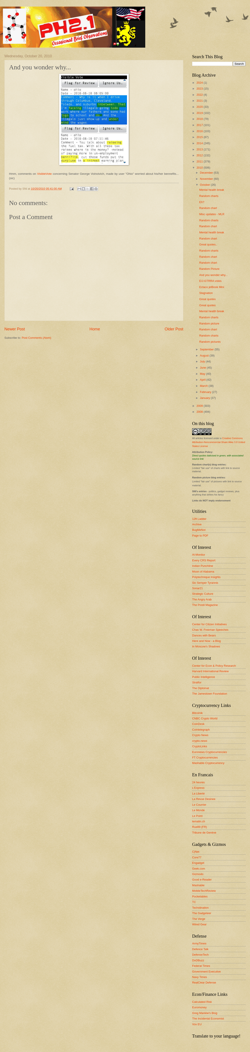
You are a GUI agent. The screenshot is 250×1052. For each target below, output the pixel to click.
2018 (200, 119)
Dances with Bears (204, 635)
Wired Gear (199, 924)
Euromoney (199, 1007)
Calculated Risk (202, 1001)
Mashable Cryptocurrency (208, 763)
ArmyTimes (199, 943)
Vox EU (197, 1024)
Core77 (196, 857)
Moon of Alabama (203, 571)
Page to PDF (200, 535)
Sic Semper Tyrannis (205, 582)
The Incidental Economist (208, 1018)
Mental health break (211, 189)
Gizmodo (198, 874)
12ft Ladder (199, 519)
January (205, 398)
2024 (200, 82)
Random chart (208, 208)
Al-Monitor (198, 554)
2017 (200, 125)
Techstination (200, 907)
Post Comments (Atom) (36, 337)
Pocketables (200, 896)
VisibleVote (44, 173)
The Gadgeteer (201, 913)
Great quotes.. (208, 244)
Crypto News (200, 735)
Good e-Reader (202, 879)
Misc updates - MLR (211, 214)
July (203, 361)
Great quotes (207, 299)
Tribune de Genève (204, 832)
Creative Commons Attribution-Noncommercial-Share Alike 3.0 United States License (218, 442)
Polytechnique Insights (206, 577)
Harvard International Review (210, 671)
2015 (200, 137)
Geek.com (198, 868)
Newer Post (14, 329)
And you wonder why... (213, 275)
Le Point (197, 816)
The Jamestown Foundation (209, 693)
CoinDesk (198, 724)
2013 (200, 149)
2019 (200, 113)
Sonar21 (197, 588)
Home (94, 329)
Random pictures (210, 341)
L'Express (198, 787)
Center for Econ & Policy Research (214, 665)
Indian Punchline (202, 565)
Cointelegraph (201, 729)
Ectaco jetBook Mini (211, 287)
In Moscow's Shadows (206, 646)
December (207, 172)
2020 (200, 106)
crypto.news (199, 740)
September (207, 349)
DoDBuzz (198, 960)
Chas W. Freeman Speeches (210, 629)
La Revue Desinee (203, 799)
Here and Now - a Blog (206, 641)
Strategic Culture (202, 593)
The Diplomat (200, 688)
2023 (200, 88)
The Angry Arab (202, 599)
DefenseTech (200, 954)
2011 (200, 161)
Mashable (198, 885)
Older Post (174, 329)
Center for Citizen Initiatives (209, 624)
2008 (200, 411)
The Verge (198, 918)
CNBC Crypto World (204, 718)
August (205, 355)
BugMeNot (199, 529)
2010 (200, 167)
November (207, 178)
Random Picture (209, 268)
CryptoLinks (199, 746)
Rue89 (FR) (199, 827)
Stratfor (196, 682)
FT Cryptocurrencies (205, 757)
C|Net (195, 851)
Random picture (209, 323)
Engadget (198, 863)
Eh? (201, 202)
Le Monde (198, 810)
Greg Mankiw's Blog (204, 1013)
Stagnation (206, 293)
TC (194, 902)
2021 (200, 100)
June (203, 367)
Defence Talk (200, 949)
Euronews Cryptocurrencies (209, 752)
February (206, 392)
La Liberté (198, 793)
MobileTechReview (204, 890)
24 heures (198, 782)
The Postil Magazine (205, 605)
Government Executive (206, 971)
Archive (197, 524)
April (203, 379)
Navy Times (199, 977)
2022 (200, 94)
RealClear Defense (204, 982)
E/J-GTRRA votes (210, 281)
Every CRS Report (203, 560)
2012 (200, 155)
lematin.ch (198, 821)
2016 (200, 131)
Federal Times (201, 965)
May (203, 373)
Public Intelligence (203, 677)
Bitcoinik (197, 713)
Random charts (208, 196)
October (205, 184)
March (204, 385)
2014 (200, 143)
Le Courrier (199, 804)
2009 (200, 405)
